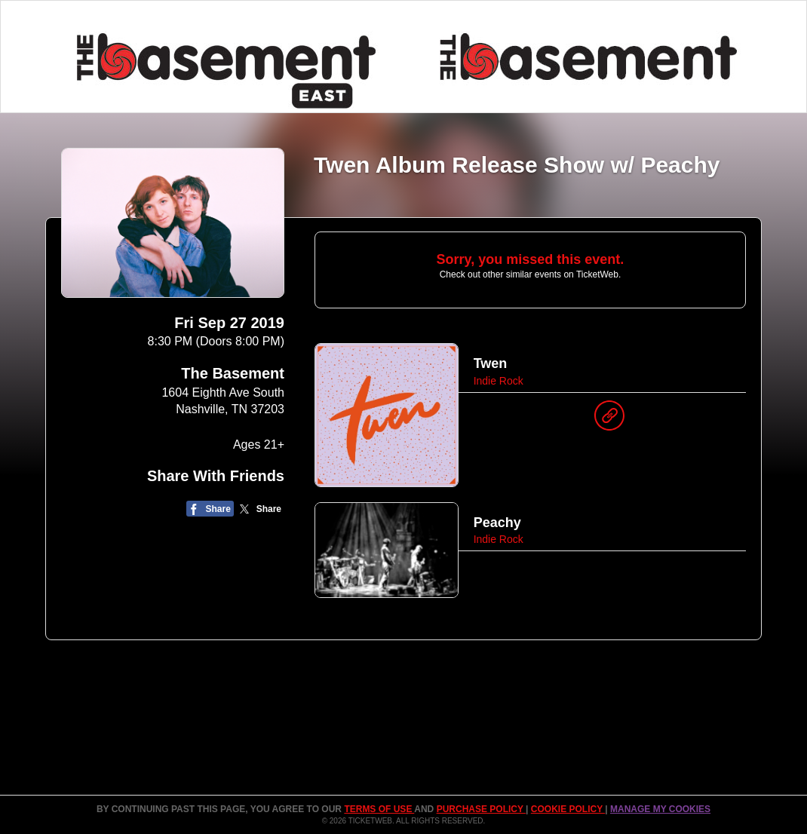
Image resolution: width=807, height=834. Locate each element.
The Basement (232, 373)
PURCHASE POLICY (481, 809)
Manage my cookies (660, 809)
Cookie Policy (568, 809)
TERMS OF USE (379, 809)
